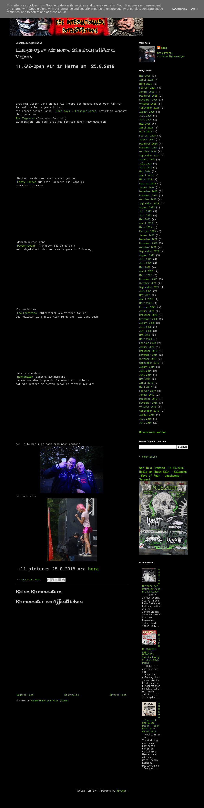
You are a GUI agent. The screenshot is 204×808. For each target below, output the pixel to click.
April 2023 (146, 223)
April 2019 (146, 382)
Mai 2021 (144, 294)
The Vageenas (25, 118)
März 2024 (145, 179)
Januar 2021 (146, 310)
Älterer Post (118, 694)
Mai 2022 (144, 267)
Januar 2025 (146, 139)
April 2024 (146, 175)
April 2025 (146, 127)
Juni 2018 (145, 422)
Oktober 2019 (147, 358)
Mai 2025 (144, 123)
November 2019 (148, 354)
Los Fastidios (27, 313)
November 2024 (148, 147)
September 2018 (149, 410)
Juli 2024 (145, 163)
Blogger (121, 790)
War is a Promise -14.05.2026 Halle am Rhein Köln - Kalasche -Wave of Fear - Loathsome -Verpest (163, 473)
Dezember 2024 (148, 143)
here (93, 569)
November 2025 (148, 99)
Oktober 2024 (147, 151)
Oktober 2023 (147, 199)
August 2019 (147, 366)
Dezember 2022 (148, 239)
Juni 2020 (145, 330)
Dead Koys (63, 111)
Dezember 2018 (148, 398)
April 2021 (146, 299)
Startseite (71, 694)
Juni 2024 (145, 167)
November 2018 (148, 402)
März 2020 (145, 338)
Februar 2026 (147, 87)
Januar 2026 (146, 91)
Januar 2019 (146, 394)
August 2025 (147, 111)
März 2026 (145, 83)
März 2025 (145, 131)
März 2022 (145, 275)
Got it (194, 8)
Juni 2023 (145, 215)
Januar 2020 (146, 346)
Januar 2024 (146, 187)
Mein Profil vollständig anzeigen (171, 54)
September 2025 (149, 107)
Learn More (179, 8)
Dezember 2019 (148, 350)
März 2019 (145, 386)
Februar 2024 (147, 183)
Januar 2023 (146, 235)
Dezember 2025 (148, 95)
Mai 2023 (144, 219)
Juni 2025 (145, 119)
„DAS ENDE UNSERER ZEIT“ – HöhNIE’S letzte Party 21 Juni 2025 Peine (151, 647)
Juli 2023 (145, 211)
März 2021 (145, 302)
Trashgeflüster (85, 111)
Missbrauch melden (152, 432)
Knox (164, 47)
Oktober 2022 (147, 247)
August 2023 (147, 207)
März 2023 (145, 227)
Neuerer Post (25, 694)
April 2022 (146, 271)
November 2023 (148, 195)
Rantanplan (25, 376)
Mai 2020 (144, 334)
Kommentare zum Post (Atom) (50, 700)
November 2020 (148, 319)
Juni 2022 (145, 263)
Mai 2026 (144, 75)
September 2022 (149, 251)
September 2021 (149, 287)
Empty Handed (26, 182)
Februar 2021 (147, 307)
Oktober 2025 (147, 103)
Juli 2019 (145, 370)
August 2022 (147, 255)
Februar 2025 (147, 135)
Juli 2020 (145, 327)
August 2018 (147, 414)
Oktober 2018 (147, 406)
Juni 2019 (145, 374)
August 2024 (147, 159)
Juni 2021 (145, 291)
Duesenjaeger (27, 245)
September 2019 (149, 362)
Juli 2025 (145, 115)
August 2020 (147, 322)
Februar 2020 (147, 342)
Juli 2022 (145, 259)
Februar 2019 (147, 390)
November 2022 (148, 243)
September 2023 (149, 203)
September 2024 (149, 155)
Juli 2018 (145, 418)
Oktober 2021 (147, 283)
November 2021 (148, 279)
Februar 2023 (147, 231)
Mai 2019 (144, 378)
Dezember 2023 (148, 191)
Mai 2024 (144, 171)
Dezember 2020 (148, 314)
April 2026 (146, 79)
